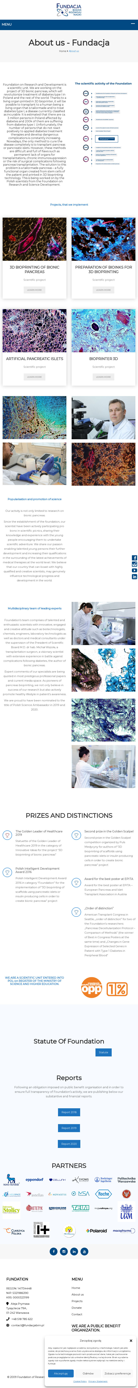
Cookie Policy (80, 1381)
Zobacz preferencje (118, 1373)
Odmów (88, 1373)
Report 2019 (69, 1128)
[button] (131, 1340)
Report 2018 (69, 1112)
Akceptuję (61, 1373)
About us (78, 1294)
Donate (77, 1307)
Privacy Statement (98, 1381)
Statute (103, 1052)
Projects (77, 1301)
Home (62, 51)
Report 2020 (69, 1144)
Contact (77, 1314)
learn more (34, 290)
